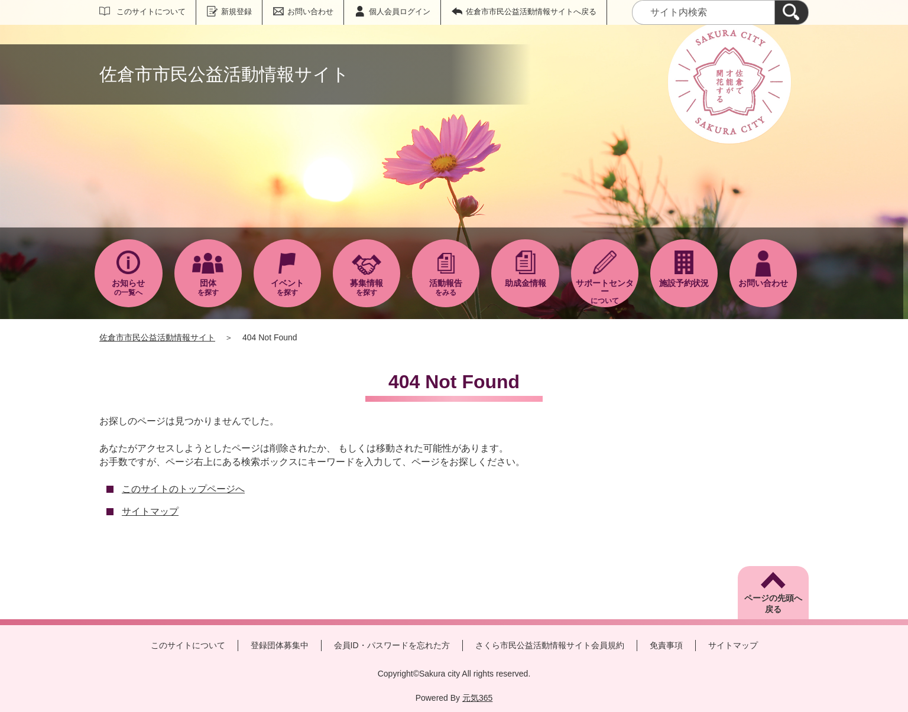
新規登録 (236, 11)
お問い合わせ (310, 11)
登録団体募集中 (280, 645)
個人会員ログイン (399, 11)
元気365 (477, 698)
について (604, 291)
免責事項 (666, 645)
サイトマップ (150, 511)
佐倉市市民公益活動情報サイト (157, 337)
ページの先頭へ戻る (773, 604)
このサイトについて (151, 11)
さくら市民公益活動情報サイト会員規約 (549, 645)
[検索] (791, 12)
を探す (208, 287)
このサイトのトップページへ (183, 489)
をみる (445, 287)
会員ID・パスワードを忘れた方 (392, 645)
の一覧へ (128, 287)
